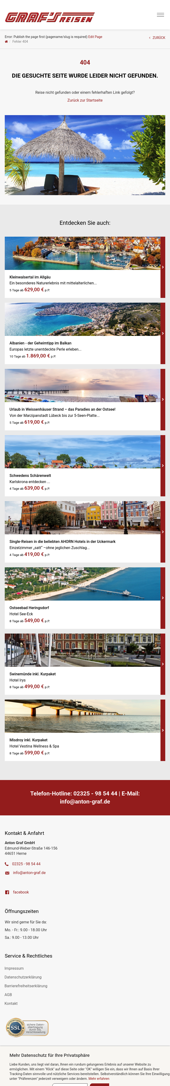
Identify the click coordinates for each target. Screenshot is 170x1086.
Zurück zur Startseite (85, 100)
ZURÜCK (157, 38)
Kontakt (11, 1003)
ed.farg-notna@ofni (85, 801)
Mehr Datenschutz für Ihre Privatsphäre (50, 1055)
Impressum (14, 968)
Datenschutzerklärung (23, 977)
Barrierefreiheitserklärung (26, 986)
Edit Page (95, 37)
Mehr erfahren (98, 1079)
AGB (8, 994)
